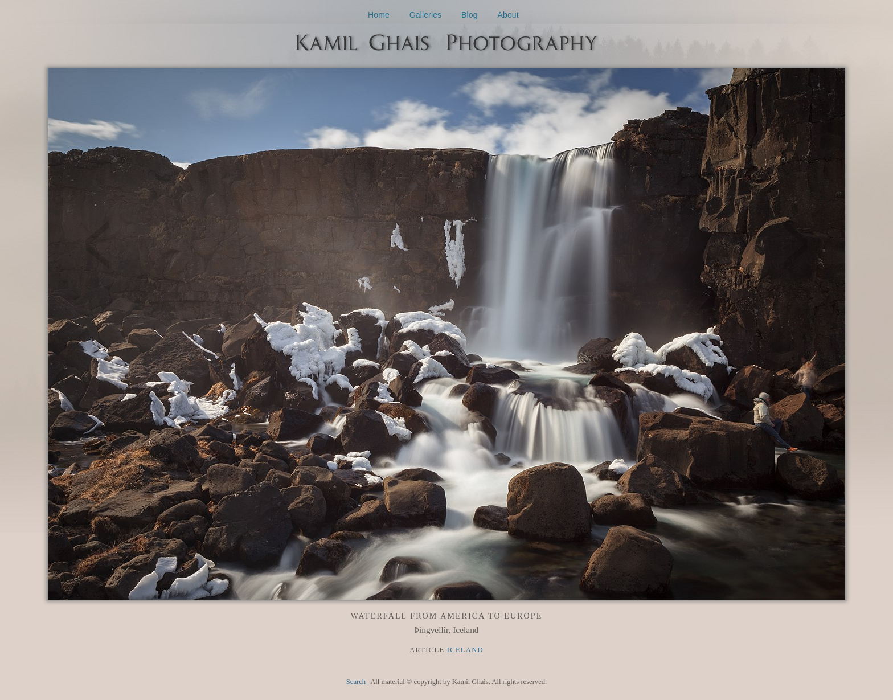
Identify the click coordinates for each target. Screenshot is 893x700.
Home (379, 14)
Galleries (425, 14)
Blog (469, 14)
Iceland (465, 650)
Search (356, 682)
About (508, 14)
